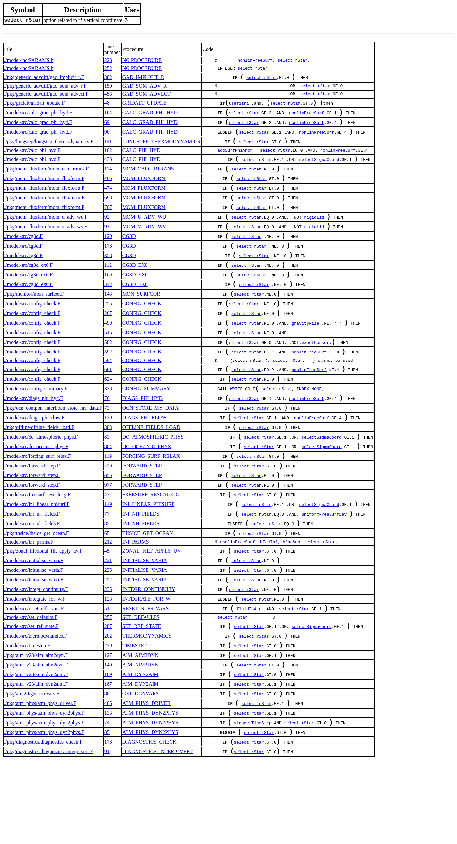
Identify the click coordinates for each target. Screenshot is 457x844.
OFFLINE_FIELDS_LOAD (151, 470)
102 (108, 158)
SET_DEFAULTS (141, 684)
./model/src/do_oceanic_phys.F (36, 492)
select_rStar (292, 60)
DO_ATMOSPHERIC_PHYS (153, 481)
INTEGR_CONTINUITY (148, 653)
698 (108, 211)
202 (108, 704)
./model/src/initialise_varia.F (33, 620)
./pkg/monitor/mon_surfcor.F (34, 320)
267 (108, 342)
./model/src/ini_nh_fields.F (32, 568)
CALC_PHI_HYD (141, 158)
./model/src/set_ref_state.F (31, 693)
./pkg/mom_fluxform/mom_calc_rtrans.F (46, 178)
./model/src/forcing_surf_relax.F (37, 503)
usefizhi (239, 106)
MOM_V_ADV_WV (144, 244)
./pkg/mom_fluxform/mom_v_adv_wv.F (45, 244)
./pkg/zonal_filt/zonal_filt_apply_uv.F (43, 609)
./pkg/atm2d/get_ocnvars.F (31, 770)
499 (108, 353)
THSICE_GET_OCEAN (147, 590)
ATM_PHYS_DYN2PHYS (150, 792)
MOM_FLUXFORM (144, 189)
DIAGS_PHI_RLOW (144, 459)
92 (107, 233)
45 (107, 609)
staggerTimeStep (252, 803)
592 (108, 385)
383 (108, 470)
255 (108, 331)
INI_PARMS (135, 599)
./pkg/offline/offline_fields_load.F (39, 470)
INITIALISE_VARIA (144, 620)
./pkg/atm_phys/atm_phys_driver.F (40, 781)
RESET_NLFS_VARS (145, 674)
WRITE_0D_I (242, 427)
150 (108, 87)
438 (108, 167)
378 (108, 426)
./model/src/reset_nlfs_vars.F (34, 674)
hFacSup (291, 600)
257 (108, 684)
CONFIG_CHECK (142, 331)
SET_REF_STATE (141, 693)
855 (108, 524)
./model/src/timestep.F (27, 715)
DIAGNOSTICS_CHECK (149, 824)
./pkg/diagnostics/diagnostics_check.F (43, 824)
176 (108, 265)
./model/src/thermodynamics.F (35, 704)
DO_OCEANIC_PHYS (146, 492)
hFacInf (269, 600)
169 (108, 298)
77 (107, 568)
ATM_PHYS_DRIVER (146, 781)
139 (108, 459)
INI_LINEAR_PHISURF (148, 557)
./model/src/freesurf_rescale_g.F (37, 546)
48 (107, 105)
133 (108, 792)
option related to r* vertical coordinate (82, 20)
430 (108, 514)
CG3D (129, 254)
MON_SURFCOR (141, 320)
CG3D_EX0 (135, 287)
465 (108, 189)
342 (108, 309)
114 (108, 178)
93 (107, 244)
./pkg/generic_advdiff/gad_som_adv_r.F (45, 87)
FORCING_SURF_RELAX (151, 503)
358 (108, 276)
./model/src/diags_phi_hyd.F (33, 437)
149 (108, 557)
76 (107, 437)
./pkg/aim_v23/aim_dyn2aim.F (36, 748)
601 (108, 404)
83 (107, 481)
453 (108, 95)
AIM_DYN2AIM (140, 748)
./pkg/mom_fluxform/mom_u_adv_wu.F (46, 233)
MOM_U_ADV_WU (144, 233)
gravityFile (305, 354)
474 (108, 200)
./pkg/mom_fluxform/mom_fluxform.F (44, 189)
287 (108, 693)
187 (108, 759)
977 (108, 535)
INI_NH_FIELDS (141, 568)
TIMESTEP (134, 715)
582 (108, 375)
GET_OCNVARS (140, 770)
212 (108, 599)
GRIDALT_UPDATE (144, 105)
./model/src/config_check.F (32, 331)
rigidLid (314, 234)
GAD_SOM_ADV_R (144, 87)
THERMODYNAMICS (146, 704)
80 (107, 770)
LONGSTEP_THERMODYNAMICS (161, 148)
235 (108, 653)
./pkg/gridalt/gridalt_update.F (34, 105)
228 (108, 60)
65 (107, 590)
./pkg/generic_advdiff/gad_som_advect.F (46, 95)
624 (108, 415)
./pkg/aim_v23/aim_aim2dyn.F (36, 726)
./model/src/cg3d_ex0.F (28, 287)
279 (108, 715)
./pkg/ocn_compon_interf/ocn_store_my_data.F (53, 448)
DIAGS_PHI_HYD (142, 437)
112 (108, 287)
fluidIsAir (248, 675)
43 (107, 546)
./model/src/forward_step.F (32, 514)
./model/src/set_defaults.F (30, 684)
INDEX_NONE (308, 427)
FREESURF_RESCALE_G (151, 546)
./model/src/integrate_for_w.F (34, 663)
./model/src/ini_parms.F (28, 599)
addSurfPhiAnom (234, 158)
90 (107, 137)
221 (108, 620)
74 (107, 802)
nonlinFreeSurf (255, 60)
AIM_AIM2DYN (140, 726)
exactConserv (317, 375)
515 (108, 364)
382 (108, 78)
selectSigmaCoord (319, 168)
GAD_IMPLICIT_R (143, 78)
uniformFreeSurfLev (324, 569)
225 (108, 631)
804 (108, 492)
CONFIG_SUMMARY (146, 426)
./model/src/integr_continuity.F (36, 653)
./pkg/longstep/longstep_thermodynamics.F (48, 148)
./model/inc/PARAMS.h (28, 60)
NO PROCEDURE (142, 60)
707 (108, 222)
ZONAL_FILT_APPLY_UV (151, 609)
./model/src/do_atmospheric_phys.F (41, 481)
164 (108, 115)
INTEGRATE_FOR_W (146, 663)
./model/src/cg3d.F (23, 254)
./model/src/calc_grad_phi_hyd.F (38, 115)
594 (108, 395)
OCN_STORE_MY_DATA (150, 448)
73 (107, 448)
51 (107, 674)
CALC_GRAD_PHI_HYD (150, 115)
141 (108, 148)
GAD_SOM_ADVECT (146, 95)
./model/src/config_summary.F (35, 426)
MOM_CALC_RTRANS (148, 178)
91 (107, 835)
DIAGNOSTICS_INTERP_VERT (157, 835)
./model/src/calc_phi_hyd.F (32, 158)
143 (108, 320)
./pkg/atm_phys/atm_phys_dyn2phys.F (44, 792)
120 (108, 254)
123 (108, 663)
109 (108, 748)
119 (108, 503)
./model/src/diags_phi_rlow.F (34, 459)
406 (108, 781)
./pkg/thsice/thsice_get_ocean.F (36, 590)
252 (108, 68)
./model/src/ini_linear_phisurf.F (37, 557)
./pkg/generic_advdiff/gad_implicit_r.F (44, 78)
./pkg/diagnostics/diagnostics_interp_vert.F (48, 835)
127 (108, 726)
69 (107, 126)
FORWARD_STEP (142, 514)
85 (107, 579)
